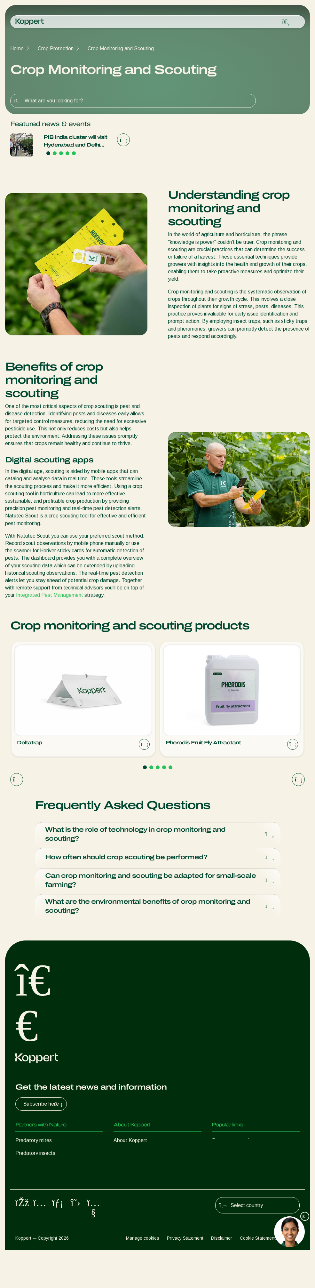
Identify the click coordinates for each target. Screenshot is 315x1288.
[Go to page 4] (67, 153)
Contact (123, 1182)
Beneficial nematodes (39, 1182)
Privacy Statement (185, 1275)
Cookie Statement (258, 1275)
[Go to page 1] (48, 153)
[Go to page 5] (74, 153)
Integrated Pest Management (49, 595)
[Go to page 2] (55, 153)
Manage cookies (142, 1275)
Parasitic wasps (33, 1169)
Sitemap (291, 1275)
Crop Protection (56, 48)
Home (17, 48)
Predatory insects (35, 1156)
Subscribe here (43, 1107)
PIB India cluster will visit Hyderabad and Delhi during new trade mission (76, 141)
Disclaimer (221, 1275)
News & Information (136, 1156)
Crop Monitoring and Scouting (121, 48)
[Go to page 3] (61, 153)
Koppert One (226, 1156)
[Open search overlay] (286, 22)
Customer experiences (237, 1143)
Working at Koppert (136, 1169)
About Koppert (130, 1143)
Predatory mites (33, 1143)
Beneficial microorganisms (44, 1194)
